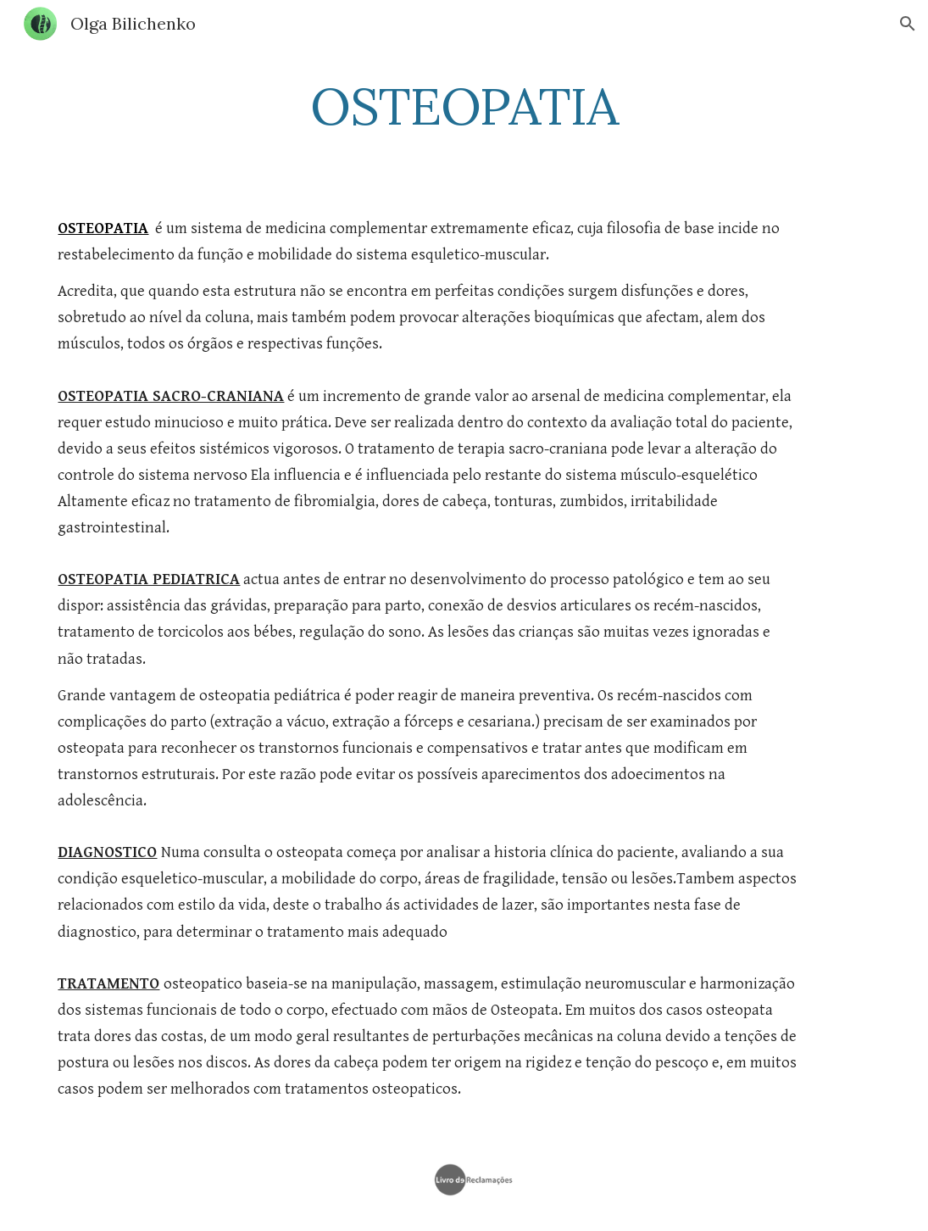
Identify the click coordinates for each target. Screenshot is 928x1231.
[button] (907, 23)
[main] (464, 106)
